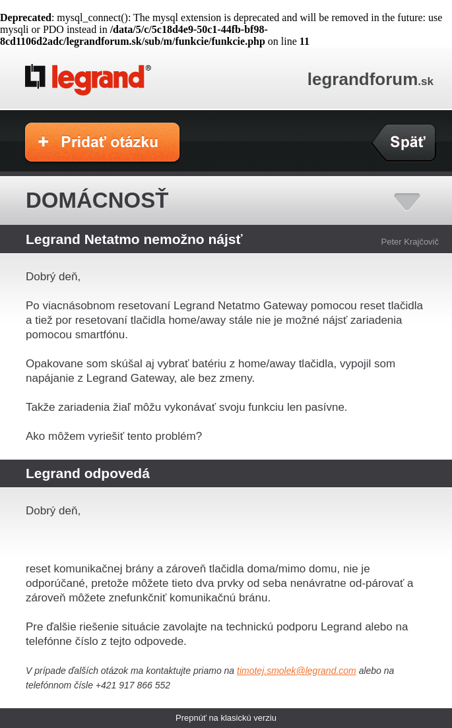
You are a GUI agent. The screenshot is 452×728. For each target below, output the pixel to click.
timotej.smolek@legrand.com (296, 670)
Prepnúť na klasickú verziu (226, 718)
